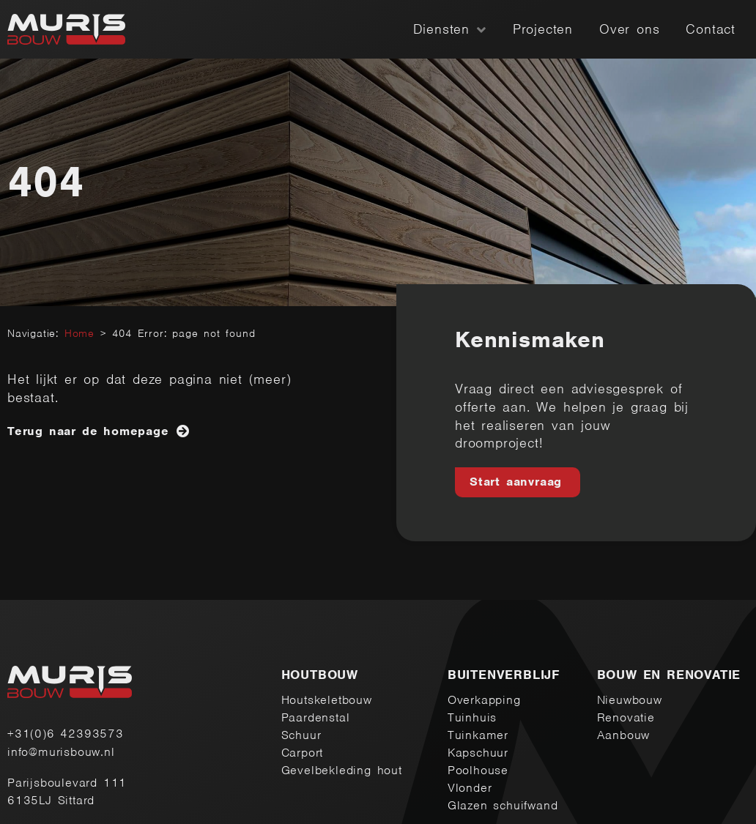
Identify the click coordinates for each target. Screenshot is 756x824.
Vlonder (470, 787)
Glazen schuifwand (503, 805)
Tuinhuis (472, 717)
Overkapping (484, 700)
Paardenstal (315, 717)
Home (79, 333)
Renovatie (626, 717)
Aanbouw (624, 735)
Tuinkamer (478, 735)
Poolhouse (478, 770)
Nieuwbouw (629, 700)
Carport (302, 752)
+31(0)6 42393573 (65, 733)
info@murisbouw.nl (61, 752)
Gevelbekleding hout (341, 770)
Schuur (301, 735)
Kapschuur (478, 752)
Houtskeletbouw (326, 700)
